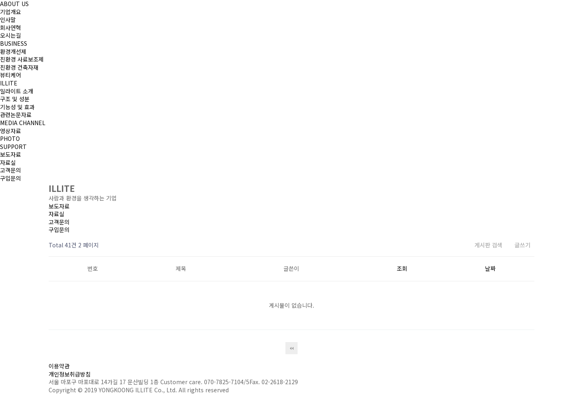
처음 (291, 348)
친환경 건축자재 (19, 67)
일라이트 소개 (16, 91)
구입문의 (10, 178)
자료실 (8, 162)
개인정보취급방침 (70, 374)
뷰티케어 (10, 75)
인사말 (8, 19)
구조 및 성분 (15, 99)
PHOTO (10, 138)
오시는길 (10, 35)
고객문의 (10, 170)
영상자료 (10, 131)
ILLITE (8, 83)
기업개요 (10, 12)
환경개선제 (13, 51)
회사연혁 (10, 27)
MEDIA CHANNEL (22, 123)
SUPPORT (13, 147)
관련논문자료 (16, 115)
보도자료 (10, 154)
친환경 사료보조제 (22, 59)
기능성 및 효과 (17, 107)
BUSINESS (13, 43)
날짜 (490, 268)
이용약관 (59, 366)
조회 (402, 268)
